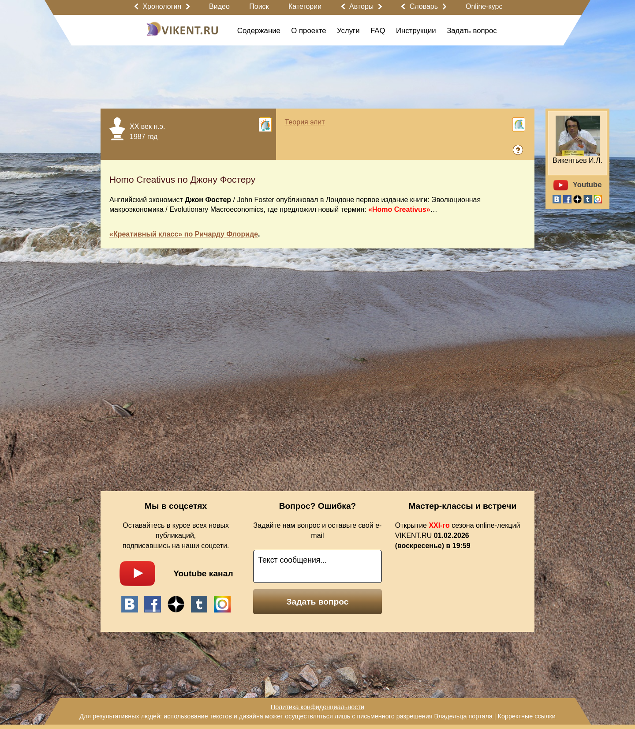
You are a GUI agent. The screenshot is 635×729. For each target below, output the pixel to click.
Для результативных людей (119, 716)
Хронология (161, 6)
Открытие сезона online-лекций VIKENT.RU (457, 535)
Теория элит (305, 122)
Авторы (361, 6)
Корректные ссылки (527, 716)
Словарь (424, 6)
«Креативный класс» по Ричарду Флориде (183, 234)
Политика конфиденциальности (317, 706)
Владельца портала (463, 716)
